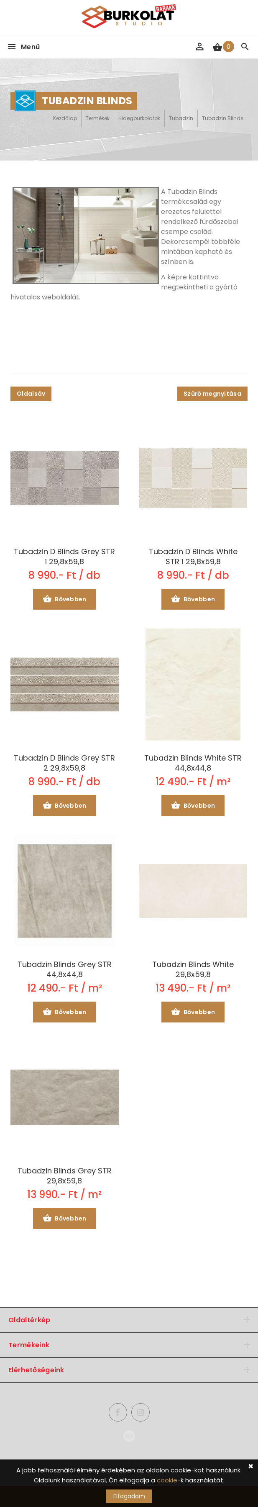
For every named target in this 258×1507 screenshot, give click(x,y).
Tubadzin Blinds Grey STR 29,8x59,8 (65, 1176)
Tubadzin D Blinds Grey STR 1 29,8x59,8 (64, 557)
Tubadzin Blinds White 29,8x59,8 (193, 969)
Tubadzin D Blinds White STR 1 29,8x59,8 (193, 557)
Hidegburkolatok (139, 118)
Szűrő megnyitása (212, 393)
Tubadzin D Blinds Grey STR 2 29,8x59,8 (64, 763)
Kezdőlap (65, 118)
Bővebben (65, 599)
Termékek (98, 118)
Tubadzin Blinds (222, 118)
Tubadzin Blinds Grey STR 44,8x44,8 (65, 969)
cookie (167, 1480)
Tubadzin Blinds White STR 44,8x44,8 (193, 763)
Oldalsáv (31, 393)
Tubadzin (181, 118)
